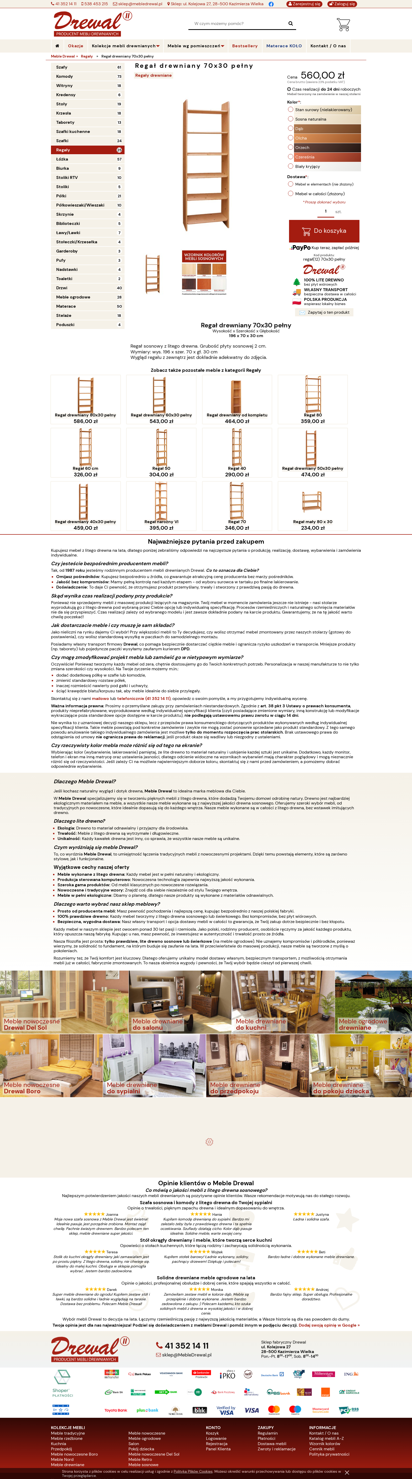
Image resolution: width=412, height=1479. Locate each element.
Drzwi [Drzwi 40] (61, 288)
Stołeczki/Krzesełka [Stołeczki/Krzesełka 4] (76, 242)
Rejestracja (217, 1393)
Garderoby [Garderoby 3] (67, 251)
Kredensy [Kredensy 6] (66, 94)
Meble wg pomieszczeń (194, 46)
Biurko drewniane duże (206, 1117)
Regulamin (268, 1382)
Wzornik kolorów (324, 1393)
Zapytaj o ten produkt (324, 313)
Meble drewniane (67, 1414)
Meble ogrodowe (144, 1387)
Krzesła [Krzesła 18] (63, 113)
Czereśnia (305, 157)
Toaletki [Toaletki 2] (64, 278)
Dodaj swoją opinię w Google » (329, 1274)
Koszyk (212, 1382)
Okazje (76, 46)
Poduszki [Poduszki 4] (65, 324)
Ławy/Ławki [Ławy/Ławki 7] (68, 232)
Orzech (302, 148)
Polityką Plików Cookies (193, 1471)
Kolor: (294, 102)
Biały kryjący (307, 167)
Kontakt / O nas (324, 1382)
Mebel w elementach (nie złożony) (324, 184)
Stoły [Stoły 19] (61, 104)
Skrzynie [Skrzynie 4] (65, 214)
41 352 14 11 (65, 4)
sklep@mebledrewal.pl (139, 4)
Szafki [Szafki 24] (62, 140)
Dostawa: (297, 177)
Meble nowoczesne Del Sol (153, 1403)
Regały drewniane (154, 75)
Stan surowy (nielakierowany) (323, 110)
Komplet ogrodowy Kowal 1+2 (206, 1069)
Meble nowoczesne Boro (74, 1403)
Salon (133, 1393)
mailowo (100, 648)
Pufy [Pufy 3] (61, 260)
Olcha (301, 138)
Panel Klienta (218, 1398)
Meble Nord (62, 1408)
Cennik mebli (321, 1398)
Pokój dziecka (141, 1398)
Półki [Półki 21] (61, 196)
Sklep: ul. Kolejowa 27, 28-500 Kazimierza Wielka (217, 4)
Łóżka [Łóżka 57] (62, 159)
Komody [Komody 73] (64, 76)
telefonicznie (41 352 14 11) (144, 648)
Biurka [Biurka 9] (62, 168)
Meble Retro (140, 1408)
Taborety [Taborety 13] (65, 122)
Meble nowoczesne (146, 1382)
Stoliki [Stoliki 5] (62, 186)
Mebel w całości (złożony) (320, 194)
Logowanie (216, 1387)
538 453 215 (95, 4)
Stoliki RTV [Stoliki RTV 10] (67, 177)
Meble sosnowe (143, 1414)
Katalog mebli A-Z (326, 1387)
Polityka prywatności (329, 1403)
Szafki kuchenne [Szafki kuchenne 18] (73, 131)
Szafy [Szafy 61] (62, 67)
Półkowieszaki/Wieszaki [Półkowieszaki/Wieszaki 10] (80, 205)
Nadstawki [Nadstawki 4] (67, 269)
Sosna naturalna (310, 119)
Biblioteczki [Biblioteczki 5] (68, 223)
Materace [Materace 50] (66, 306)
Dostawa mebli (272, 1393)
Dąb (299, 129)
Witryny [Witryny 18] (64, 85)
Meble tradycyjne (68, 1382)
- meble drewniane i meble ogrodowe (206, 1056)
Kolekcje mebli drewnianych (124, 46)
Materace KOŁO (284, 46)
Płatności (266, 1387)
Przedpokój (61, 1398)
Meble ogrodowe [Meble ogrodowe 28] (73, 297)
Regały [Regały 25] (63, 150)
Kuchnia (58, 1393)
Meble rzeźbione (67, 1387)
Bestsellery (245, 46)
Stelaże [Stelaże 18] (63, 315)
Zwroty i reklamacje (277, 1398)
